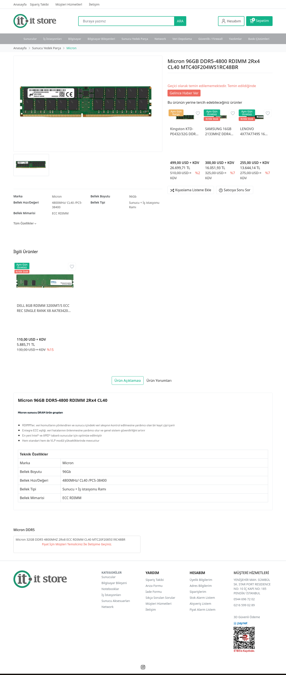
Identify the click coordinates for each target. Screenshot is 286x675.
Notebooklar (110, 589)
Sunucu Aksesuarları (115, 601)
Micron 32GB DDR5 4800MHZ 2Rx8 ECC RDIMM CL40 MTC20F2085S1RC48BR (70, 539)
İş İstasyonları (52, 39)
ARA (180, 21)
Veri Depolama (182, 39)
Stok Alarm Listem (202, 598)
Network (160, 39)
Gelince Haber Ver (184, 93)
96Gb (132, 196)
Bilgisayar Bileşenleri (101, 39)
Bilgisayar (74, 39)
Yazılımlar (235, 39)
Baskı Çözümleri (258, 39)
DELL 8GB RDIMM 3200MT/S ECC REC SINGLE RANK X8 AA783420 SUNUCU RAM (43, 308)
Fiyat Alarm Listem (202, 610)
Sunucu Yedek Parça (134, 39)
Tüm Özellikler (24, 223)
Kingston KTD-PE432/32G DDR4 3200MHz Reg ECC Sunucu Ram (184, 131)
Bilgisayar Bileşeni (114, 583)
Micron (57, 196)
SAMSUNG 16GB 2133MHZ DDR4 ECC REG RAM (218, 131)
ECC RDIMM (60, 213)
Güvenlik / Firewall (210, 39)
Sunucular (30, 39)
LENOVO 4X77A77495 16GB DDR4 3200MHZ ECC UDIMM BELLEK (255, 131)
